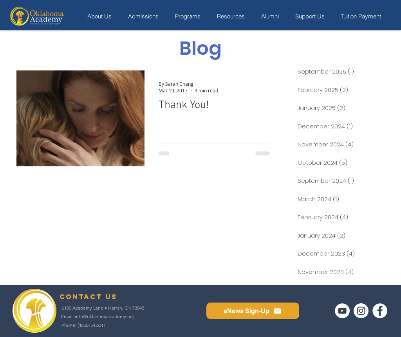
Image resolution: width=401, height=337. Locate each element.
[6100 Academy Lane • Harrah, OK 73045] (103, 308)
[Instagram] (361, 310)
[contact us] (88, 297)
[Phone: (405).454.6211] (84, 325)
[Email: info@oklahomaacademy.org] (97, 316)
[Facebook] (379, 310)
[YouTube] (342, 310)
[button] (252, 311)
